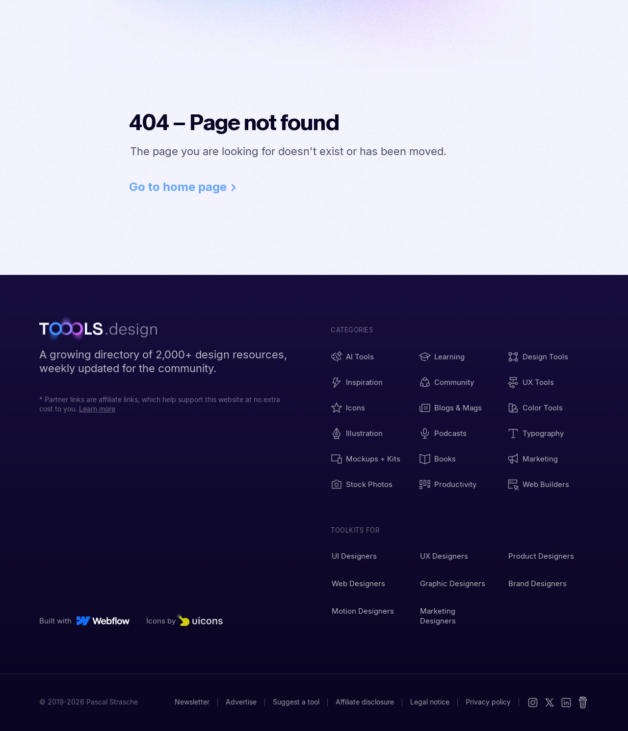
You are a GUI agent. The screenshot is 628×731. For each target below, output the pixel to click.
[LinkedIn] (566, 702)
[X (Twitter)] (549, 702)
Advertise (241, 702)
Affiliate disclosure (365, 702)
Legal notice (429, 702)
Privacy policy (488, 702)
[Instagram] (533, 702)
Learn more (97, 409)
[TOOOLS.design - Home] (103, 330)
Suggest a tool (296, 702)
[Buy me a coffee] (583, 702)
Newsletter (192, 702)
